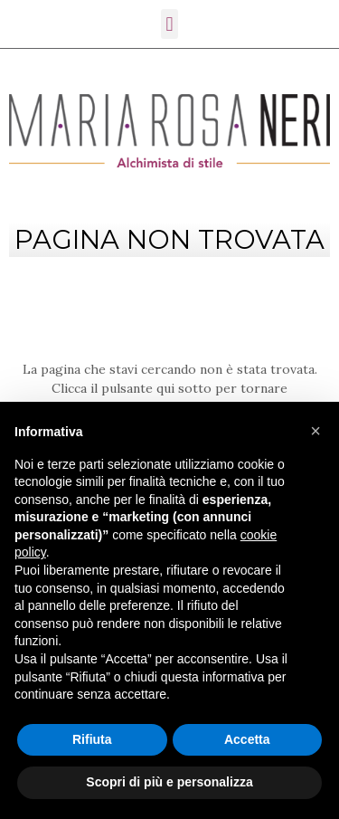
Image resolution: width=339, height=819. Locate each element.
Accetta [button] (247, 739)
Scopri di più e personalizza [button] (169, 782)
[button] (315, 430)
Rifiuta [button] (92, 739)
